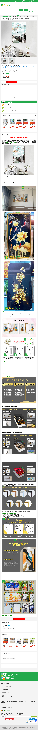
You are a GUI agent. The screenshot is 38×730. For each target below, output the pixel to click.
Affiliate (24, 0)
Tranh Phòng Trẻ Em (21, 727)
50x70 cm (15, 73)
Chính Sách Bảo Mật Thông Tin (6, 686)
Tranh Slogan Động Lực (15, 16)
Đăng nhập (35, 0)
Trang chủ (3, 18)
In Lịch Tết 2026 (14, 1)
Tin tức (20, 1)
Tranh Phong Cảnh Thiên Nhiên (24, 18)
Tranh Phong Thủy (34, 16)
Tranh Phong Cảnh (14, 66)
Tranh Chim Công (6, 728)
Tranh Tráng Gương (22, 16)
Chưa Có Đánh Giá (4, 69)
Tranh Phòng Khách (10, 727)
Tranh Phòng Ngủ (15, 727)
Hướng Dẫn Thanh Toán (5, 692)
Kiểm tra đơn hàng (34, 1)
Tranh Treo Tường (8, 1)
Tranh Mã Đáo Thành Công (27, 727)
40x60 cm (7, 73)
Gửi (33, 716)
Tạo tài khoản (29, 0)
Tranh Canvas (28, 16)
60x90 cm (11, 73)
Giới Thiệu (3, 695)
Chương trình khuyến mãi (26, 1)
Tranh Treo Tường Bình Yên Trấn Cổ (8, 19)
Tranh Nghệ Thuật (8, 66)
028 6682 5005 (31, 10)
